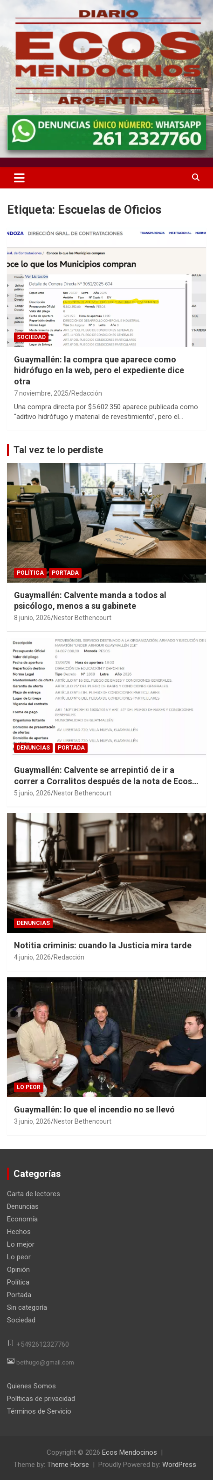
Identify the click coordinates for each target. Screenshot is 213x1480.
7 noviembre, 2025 (41, 393)
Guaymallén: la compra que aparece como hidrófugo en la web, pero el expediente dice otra (99, 370)
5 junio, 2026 (32, 793)
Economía (22, 1219)
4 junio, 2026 (32, 957)
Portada (65, 573)
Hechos (19, 1231)
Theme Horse (68, 1464)
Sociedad (31, 337)
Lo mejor (20, 1244)
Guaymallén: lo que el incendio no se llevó (94, 1109)
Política (30, 573)
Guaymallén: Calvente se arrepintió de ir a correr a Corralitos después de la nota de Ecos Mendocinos (103, 781)
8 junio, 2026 (32, 617)
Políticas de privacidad (41, 1398)
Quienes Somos (31, 1386)
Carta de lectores (33, 1194)
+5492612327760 (42, 1344)
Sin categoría (27, 1307)
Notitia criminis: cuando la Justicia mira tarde (103, 945)
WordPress (179, 1464)
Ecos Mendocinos (129, 1452)
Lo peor (29, 1087)
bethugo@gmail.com (45, 1362)
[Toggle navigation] (19, 177)
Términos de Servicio (39, 1411)
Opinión (18, 1269)
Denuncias (33, 747)
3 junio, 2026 (32, 1121)
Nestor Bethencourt (82, 617)
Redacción (86, 393)
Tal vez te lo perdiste (58, 449)
